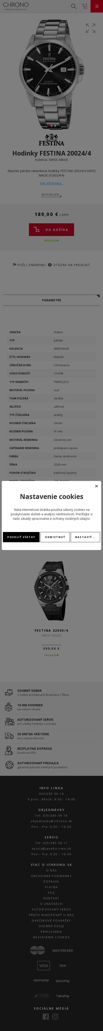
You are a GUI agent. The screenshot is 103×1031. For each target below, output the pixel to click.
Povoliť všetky (21, 537)
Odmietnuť (55, 537)
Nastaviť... (85, 537)
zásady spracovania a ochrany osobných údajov (55, 518)
